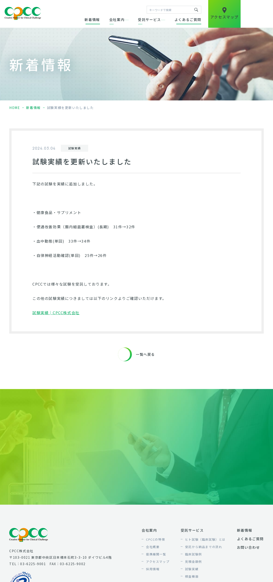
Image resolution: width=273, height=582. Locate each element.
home (14, 107)
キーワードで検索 (196, 9)
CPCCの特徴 (155, 539)
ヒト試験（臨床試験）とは (205, 539)
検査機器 (192, 576)
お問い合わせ (248, 547)
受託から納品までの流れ (203, 547)
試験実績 (192, 569)
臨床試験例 (193, 554)
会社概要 (152, 547)
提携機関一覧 (156, 554)
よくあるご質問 (187, 19)
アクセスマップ (157, 561)
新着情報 (92, 19)
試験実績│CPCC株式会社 (56, 312)
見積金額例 (193, 561)
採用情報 (152, 569)
